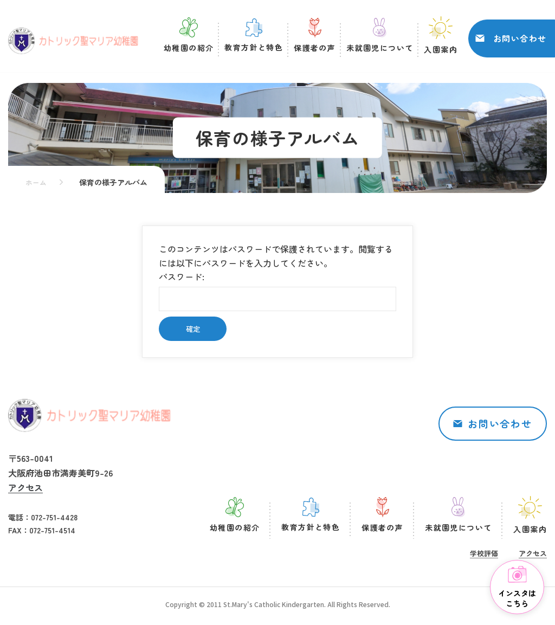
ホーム (36, 182)
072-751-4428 (54, 517)
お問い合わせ (520, 40)
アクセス (25, 487)
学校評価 (484, 553)
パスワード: (277, 290)
